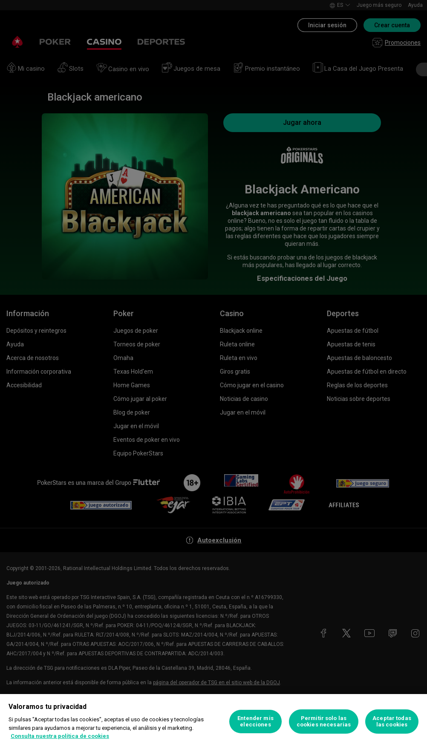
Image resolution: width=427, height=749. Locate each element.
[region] (213, 721)
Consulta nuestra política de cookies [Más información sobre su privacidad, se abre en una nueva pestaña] (60, 736)
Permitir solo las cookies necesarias (324, 721)
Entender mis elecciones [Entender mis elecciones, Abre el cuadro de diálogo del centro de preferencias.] (255, 721)
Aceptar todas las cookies (391, 721)
